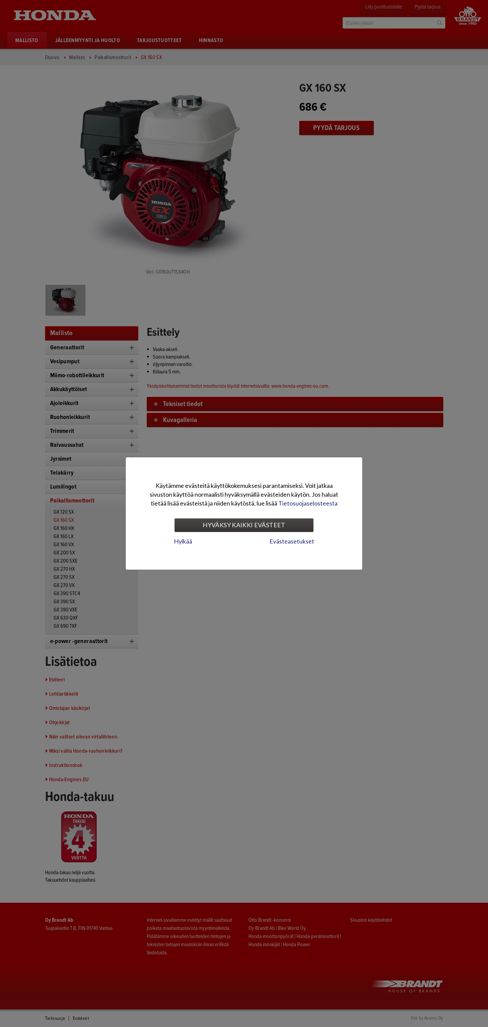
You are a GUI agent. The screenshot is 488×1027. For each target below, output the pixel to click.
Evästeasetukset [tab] (291, 541)
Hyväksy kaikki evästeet (244, 525)
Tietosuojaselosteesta (308, 503)
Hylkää (183, 541)
